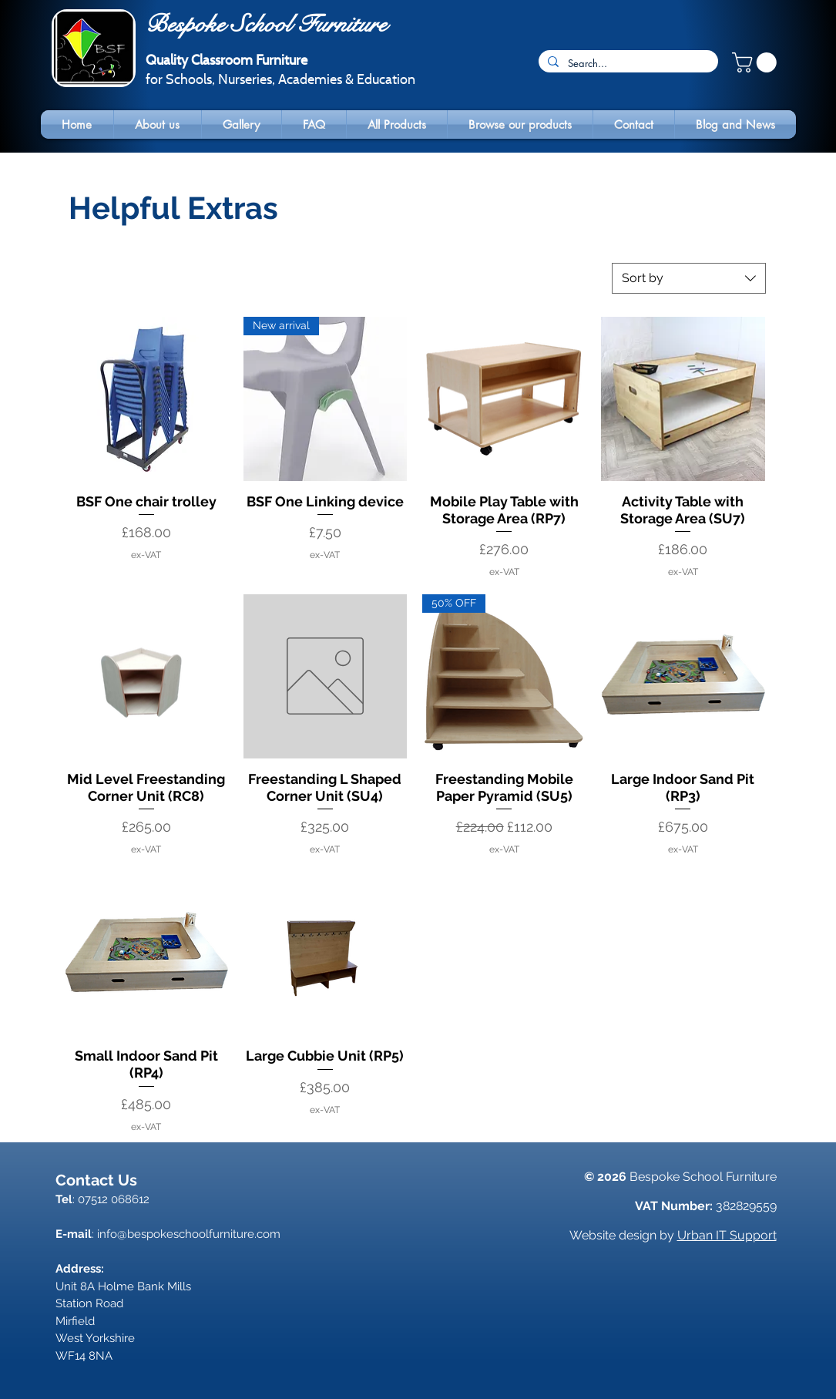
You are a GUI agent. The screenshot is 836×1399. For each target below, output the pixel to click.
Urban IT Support (727, 1235)
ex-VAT (146, 555)
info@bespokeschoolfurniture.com (188, 1234)
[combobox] (689, 278)
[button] (756, 62)
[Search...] (627, 63)
